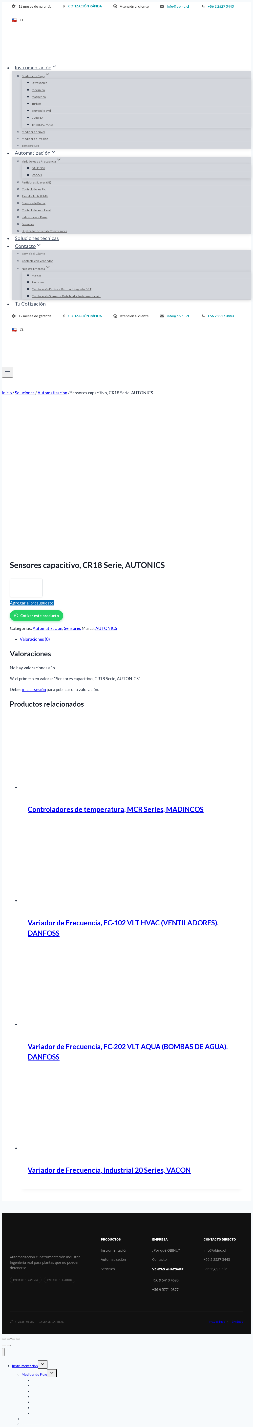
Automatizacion (47, 485)
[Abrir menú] (7, 372)
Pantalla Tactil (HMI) (35, 196)
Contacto (159, 1116)
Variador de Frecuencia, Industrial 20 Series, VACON (109, 1027)
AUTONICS (106, 485)
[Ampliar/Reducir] (4, 1195)
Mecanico (38, 90)
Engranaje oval (41, 110)
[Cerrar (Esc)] (18, 1195)
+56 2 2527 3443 (217, 1116)
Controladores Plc (34, 189)
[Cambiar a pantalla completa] (9, 1195)
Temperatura (30, 145)
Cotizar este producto (36, 472)
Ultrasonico (39, 83)
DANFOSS (38, 168)
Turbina (37, 104)
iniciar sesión (34, 546)
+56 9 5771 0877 (165, 1146)
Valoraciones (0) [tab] (35, 496)
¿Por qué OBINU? (166, 1107)
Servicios (108, 1125)
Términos (236, 1178)
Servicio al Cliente (33, 254)
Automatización (113, 1116)
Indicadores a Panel (34, 217)
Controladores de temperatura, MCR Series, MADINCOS (116, 666)
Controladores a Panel (36, 210)
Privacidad (217, 1178)
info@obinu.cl (215, 1107)
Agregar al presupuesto (32, 459)
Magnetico (39, 97)
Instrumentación (114, 1107)
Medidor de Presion (35, 139)
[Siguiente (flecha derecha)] (9, 1202)
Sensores (28, 224)
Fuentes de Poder (33, 203)
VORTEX (37, 117)
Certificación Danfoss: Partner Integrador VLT (61, 289)
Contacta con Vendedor (37, 261)
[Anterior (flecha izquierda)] (4, 1202)
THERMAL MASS (42, 125)
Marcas (37, 275)
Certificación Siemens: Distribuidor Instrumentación (66, 296)
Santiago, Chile (215, 1125)
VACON (37, 175)
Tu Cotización (30, 304)
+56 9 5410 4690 (165, 1137)
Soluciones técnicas (37, 238)
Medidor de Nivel (33, 132)
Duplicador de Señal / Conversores (44, 231)
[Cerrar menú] (3, 1209)
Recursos (38, 282)
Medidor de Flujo (34, 1231)
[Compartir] (13, 1195)
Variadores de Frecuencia (41, 1303)
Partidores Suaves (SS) (36, 182)
